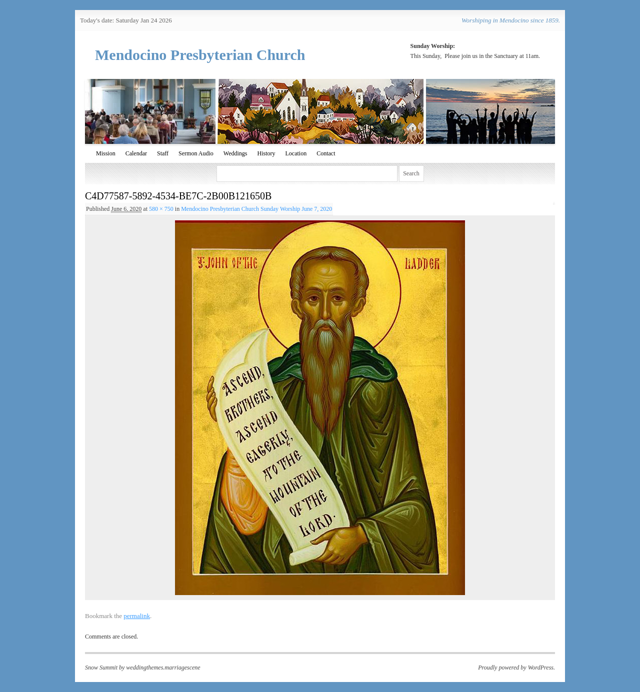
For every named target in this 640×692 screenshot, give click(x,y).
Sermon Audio (196, 153)
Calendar (136, 153)
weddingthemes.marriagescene (163, 667)
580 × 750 (161, 208)
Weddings (236, 153)
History (266, 153)
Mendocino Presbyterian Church (200, 54)
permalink (137, 616)
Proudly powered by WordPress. (516, 667)
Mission (106, 153)
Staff (162, 153)
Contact (325, 153)
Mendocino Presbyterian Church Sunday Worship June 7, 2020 (256, 208)
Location (295, 153)
